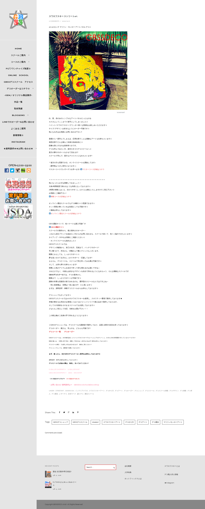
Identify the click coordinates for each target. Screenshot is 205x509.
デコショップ (139, 391)
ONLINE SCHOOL (18, 75)
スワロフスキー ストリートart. (64, 16)
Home (18, 48)
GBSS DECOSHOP (75, 373)
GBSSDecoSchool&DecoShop (86, 385)
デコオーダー (69, 332)
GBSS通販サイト (56, 227)
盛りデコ (80, 394)
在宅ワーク (72, 394)
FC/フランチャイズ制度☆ (18, 68)
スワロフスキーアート (97, 391)
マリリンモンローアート (173, 422)
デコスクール (150, 391)
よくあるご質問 (18, 128)
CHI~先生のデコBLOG (72, 378)
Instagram (18, 142)
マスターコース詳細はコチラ (92, 169)
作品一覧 (18, 102)
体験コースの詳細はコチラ (60, 197)
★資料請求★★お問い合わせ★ (18, 148)
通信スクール (89, 394)
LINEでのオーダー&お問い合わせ (18, 122)
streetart (59, 391)
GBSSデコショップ (60, 422)
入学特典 (128, 472)
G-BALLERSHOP (73, 369)
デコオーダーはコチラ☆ (18, 88)
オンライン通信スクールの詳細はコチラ (65, 214)
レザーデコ (63, 394)
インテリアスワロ (81, 391)
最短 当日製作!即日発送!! (62, 472)
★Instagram (169, 483)
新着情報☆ (18, 135)
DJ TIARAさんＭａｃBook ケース (64, 483)
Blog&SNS (18, 115)
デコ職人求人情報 (171, 474)
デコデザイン (174, 391)
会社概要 (128, 466)
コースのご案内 (18, 62)
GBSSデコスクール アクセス (18, 82)
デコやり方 (110, 391)
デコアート (119, 391)
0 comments (54, 21)
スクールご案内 (18, 55)
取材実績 (18, 108)
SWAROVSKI (69, 391)
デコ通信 (55, 394)
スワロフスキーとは (172, 466)
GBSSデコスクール (80, 422)
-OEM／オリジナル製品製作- (18, 95)
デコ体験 (183, 391)
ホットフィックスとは (133, 479)
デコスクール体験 (162, 391)
